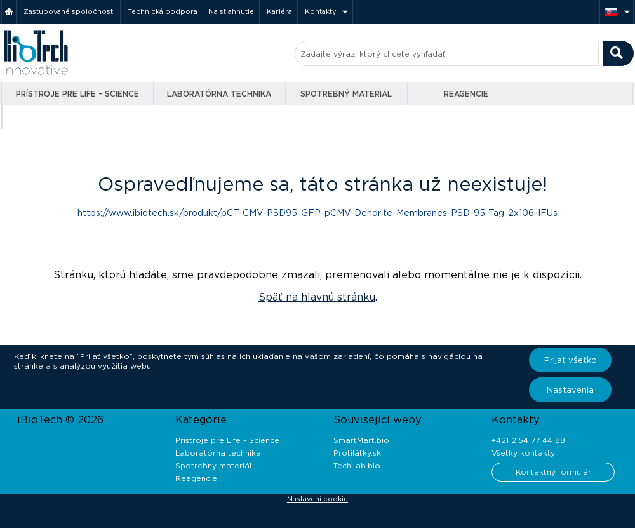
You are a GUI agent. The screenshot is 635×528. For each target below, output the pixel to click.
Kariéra (279, 11)
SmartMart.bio (361, 440)
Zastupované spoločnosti (69, 11)
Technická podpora (162, 11)
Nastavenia (570, 390)
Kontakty (321, 11)
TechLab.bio (356, 465)
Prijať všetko (570, 360)
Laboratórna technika (219, 93)
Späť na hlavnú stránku (316, 297)
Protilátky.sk (357, 452)
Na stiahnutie (231, 11)
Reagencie (466, 93)
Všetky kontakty (523, 452)
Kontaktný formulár (553, 472)
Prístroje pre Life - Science (77, 93)
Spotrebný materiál (346, 93)
